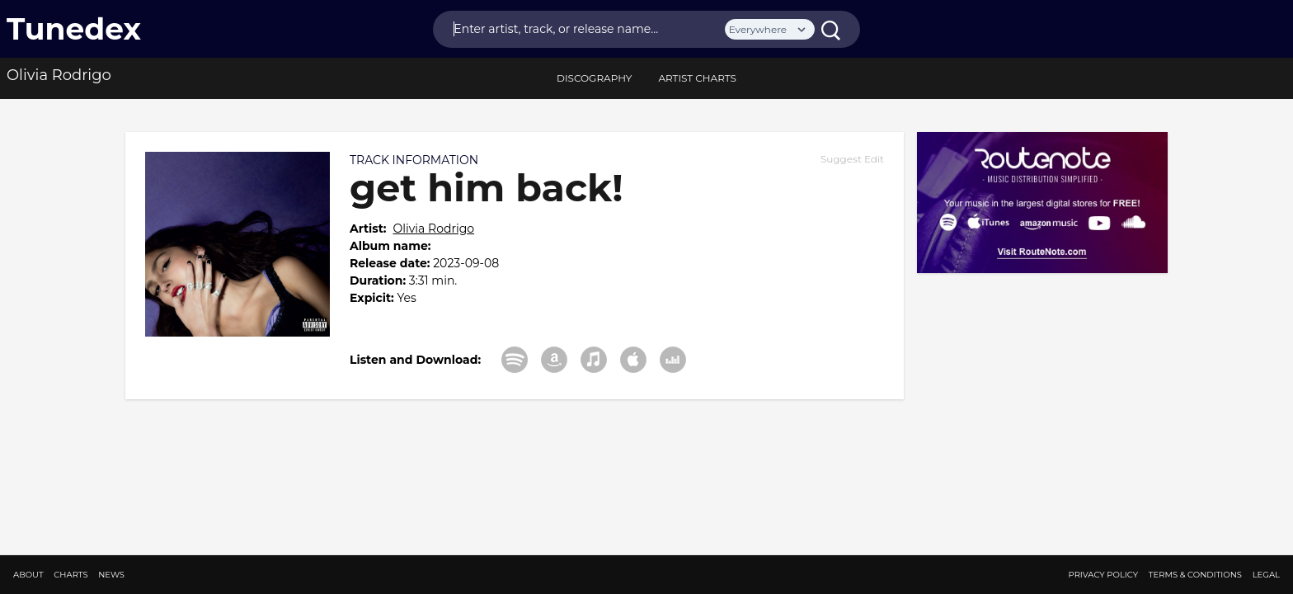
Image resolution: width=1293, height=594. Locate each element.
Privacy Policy (1104, 574)
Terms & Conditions (1195, 574)
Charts (70, 574)
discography (594, 78)
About (28, 574)
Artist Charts (697, 78)
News (111, 574)
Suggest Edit (852, 159)
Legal (1266, 574)
